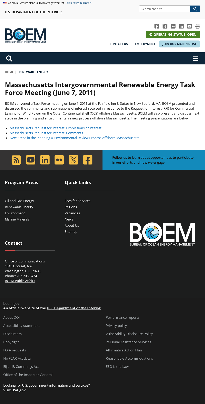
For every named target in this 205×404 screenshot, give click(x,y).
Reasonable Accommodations (129, 358)
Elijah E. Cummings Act (21, 366)
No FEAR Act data (17, 358)
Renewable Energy (19, 207)
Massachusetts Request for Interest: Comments (46, 133)
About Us (72, 225)
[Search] (164, 9)
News (69, 219)
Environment (15, 213)
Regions (71, 207)
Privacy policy (116, 325)
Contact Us (119, 44)
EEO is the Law (117, 366)
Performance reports (122, 317)
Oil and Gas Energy (19, 201)
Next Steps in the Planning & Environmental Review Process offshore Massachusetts (74, 138)
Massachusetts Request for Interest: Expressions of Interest (55, 128)
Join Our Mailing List (179, 44)
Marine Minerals (17, 219)
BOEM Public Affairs (20, 281)
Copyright (11, 342)
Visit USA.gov (14, 390)
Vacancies (72, 213)
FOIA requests (14, 350)
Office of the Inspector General (27, 374)
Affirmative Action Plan (124, 350)
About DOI (11, 317)
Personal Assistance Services (128, 342)
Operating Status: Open (175, 34)
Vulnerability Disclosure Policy (129, 334)
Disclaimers (12, 334)
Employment (145, 44)
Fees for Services (77, 201)
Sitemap (71, 231)
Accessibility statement (21, 325)
